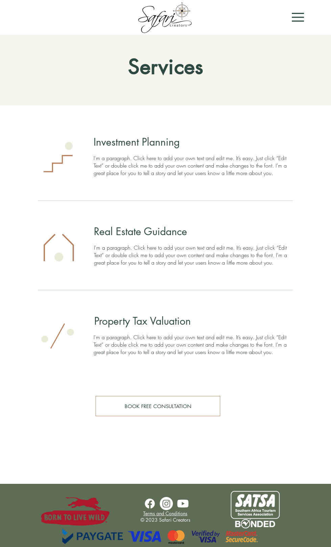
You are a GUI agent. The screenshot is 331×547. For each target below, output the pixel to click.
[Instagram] (166, 503)
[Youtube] (182, 503)
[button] (298, 17)
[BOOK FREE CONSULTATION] (158, 406)
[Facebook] (149, 503)
